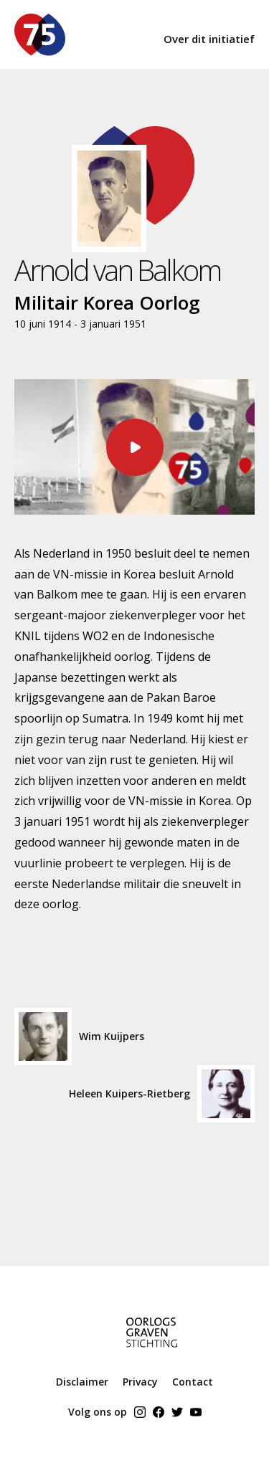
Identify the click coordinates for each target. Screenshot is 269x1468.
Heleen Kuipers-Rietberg (162, 1094)
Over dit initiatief (209, 39)
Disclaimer (82, 1382)
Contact (192, 1382)
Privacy (140, 1382)
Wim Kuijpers (79, 1036)
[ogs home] (129, 1337)
